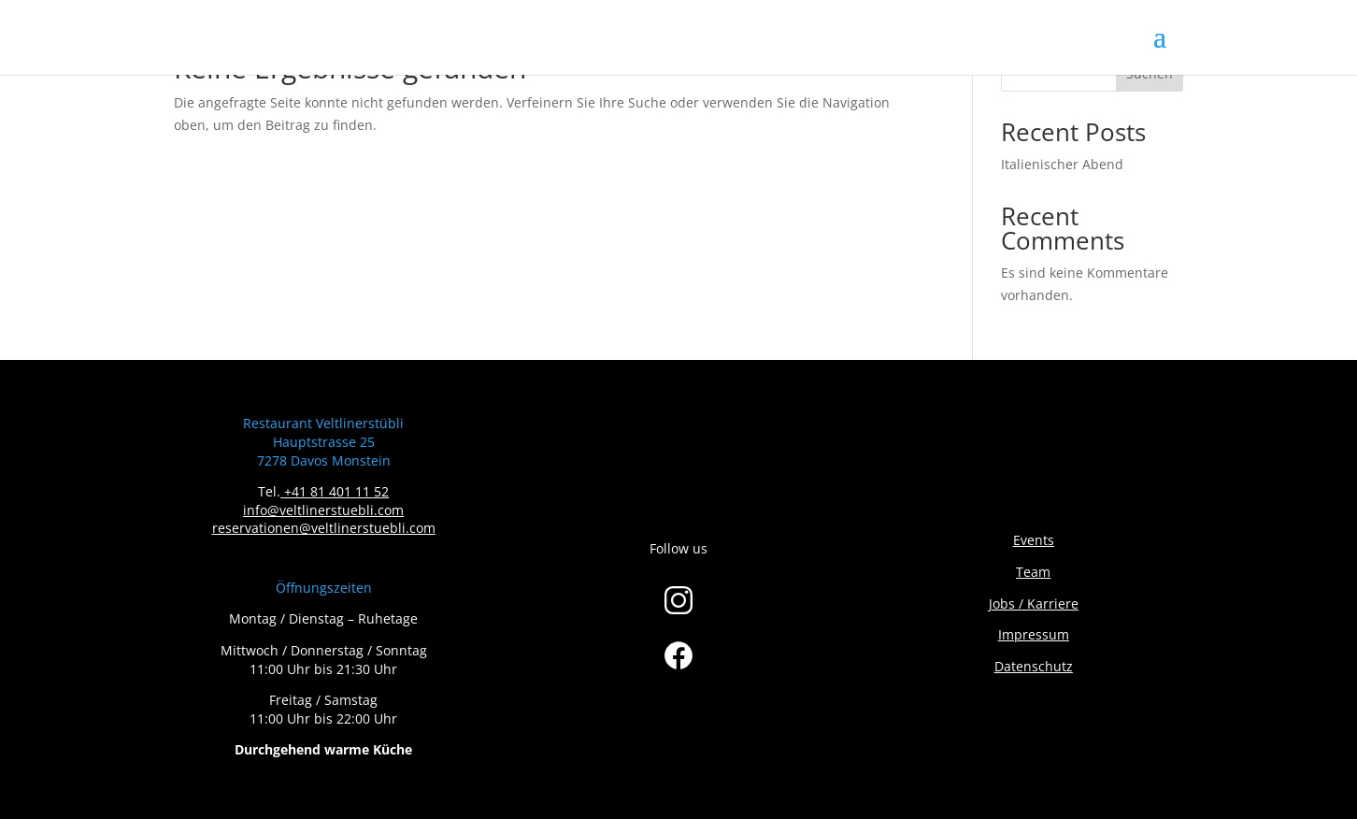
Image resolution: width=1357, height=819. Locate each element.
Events (1033, 540)
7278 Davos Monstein (324, 460)
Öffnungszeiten (324, 587)
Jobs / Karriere (1033, 603)
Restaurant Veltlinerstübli (323, 423)
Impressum (1033, 634)
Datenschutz (1033, 666)
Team (1033, 572)
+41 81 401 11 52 (336, 491)
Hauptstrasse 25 (324, 442)
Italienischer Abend (1062, 164)
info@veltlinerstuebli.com (323, 510)
